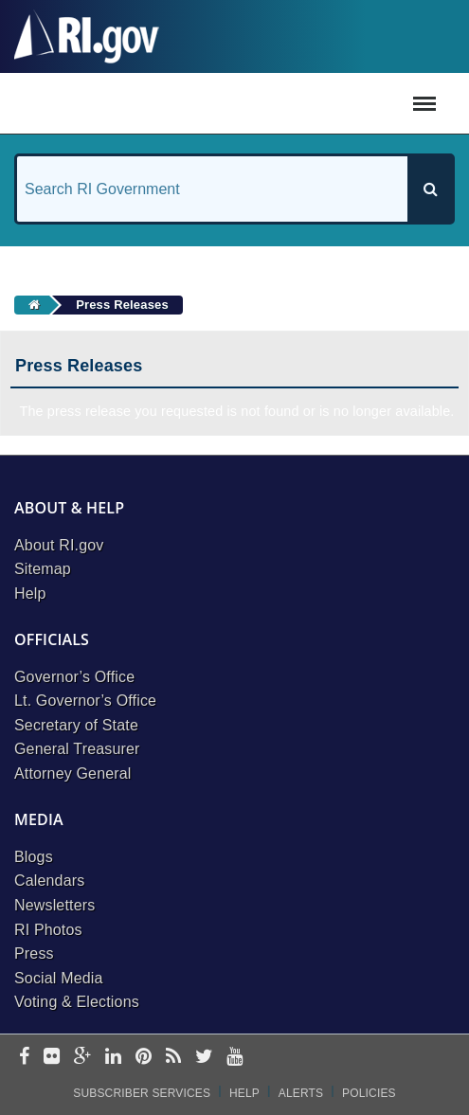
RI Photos (48, 930)
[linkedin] (113, 1058)
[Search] (430, 189)
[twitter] (204, 1058)
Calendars (49, 880)
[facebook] (24, 1058)
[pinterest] (143, 1058)
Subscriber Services (141, 1093)
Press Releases (122, 304)
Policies (369, 1093)
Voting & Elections (76, 1002)
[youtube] (234, 1058)
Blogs (33, 857)
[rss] (173, 1058)
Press (34, 953)
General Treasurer (77, 749)
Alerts (301, 1093)
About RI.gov (58, 545)
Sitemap (42, 569)
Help (30, 593)
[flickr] (52, 1058)
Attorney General (73, 773)
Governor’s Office (74, 677)
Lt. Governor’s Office (85, 700)
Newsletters (54, 905)
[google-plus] (83, 1058)
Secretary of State (76, 725)
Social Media (58, 978)
